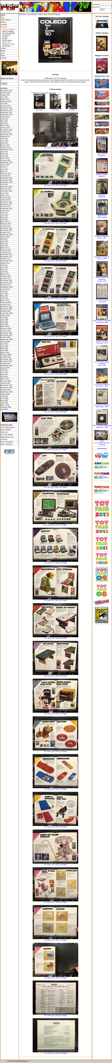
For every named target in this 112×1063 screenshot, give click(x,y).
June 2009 (4, 320)
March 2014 (5, 195)
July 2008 (4, 344)
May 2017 (4, 171)
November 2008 (6, 335)
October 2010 (6, 285)
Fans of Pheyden (7, 442)
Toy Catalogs (32, 14)
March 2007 (5, 379)
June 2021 (4, 119)
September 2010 (7, 287)
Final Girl (4, 439)
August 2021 (5, 117)
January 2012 (6, 252)
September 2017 (7, 162)
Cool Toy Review (7, 434)
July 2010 (4, 291)
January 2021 (6, 127)
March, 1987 (102, 238)
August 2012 (5, 237)
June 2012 (4, 241)
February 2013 (6, 224)
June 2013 (4, 215)
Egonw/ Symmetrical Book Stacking (102, 443)
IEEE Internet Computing (102, 320)
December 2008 (6, 333)
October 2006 (6, 390)
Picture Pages (7, 40)
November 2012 (6, 230)
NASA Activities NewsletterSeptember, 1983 (102, 426)
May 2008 (4, 348)
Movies (3, 22)
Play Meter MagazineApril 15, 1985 (102, 258)
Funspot (5, 37)
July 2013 (4, 213)
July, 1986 (101, 302)
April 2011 (4, 272)
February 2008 (6, 355)
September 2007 (7, 366)
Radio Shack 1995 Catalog (102, 216)
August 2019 (5, 136)
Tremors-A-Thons (8, 44)
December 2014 (6, 191)
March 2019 (5, 145)
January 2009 (6, 331)
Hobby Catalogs (8, 31)
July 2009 (4, 317)
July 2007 (4, 370)
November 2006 (6, 387)
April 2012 (4, 245)
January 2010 (6, 304)
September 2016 (7, 182)
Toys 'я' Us (6, 42)
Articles (3, 48)
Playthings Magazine (102, 236)
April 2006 (4, 403)
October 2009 (6, 311)
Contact (3, 58)
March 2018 (5, 158)
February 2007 (6, 381)
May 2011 (4, 269)
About (3, 55)
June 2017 (4, 169)
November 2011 (6, 256)
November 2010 (6, 283)
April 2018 (4, 156)
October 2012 (6, 232)
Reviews (4, 24)
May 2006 (4, 400)
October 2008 (6, 337)
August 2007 (5, 368)
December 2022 (6, 108)
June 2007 (4, 372)
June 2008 (4, 346)
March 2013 (5, 221)
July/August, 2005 (102, 322)
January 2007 (6, 383)
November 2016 (6, 180)
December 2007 (6, 359)
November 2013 (6, 204)
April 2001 (4, 409)
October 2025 (6, 93)
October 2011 (6, 259)
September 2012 (7, 235)
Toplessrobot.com (7, 437)
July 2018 (4, 152)
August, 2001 (102, 281)
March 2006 (5, 405)
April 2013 (4, 219)
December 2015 (6, 186)
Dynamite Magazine (102, 196)
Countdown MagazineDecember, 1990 (102, 385)
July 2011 (4, 265)
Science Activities (102, 341)
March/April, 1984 (102, 407)
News (3, 15)
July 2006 (4, 396)
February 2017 (6, 173)
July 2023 (4, 103)
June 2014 (4, 193)
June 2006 (4, 398)
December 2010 (6, 280)
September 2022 (7, 110)
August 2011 (5, 263)
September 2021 (7, 114)
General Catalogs (8, 33)
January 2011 (6, 278)
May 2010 (4, 296)
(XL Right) (63, 148)
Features (22, 14)
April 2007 (4, 376)
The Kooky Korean (7, 427)
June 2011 (4, 267)
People (4, 38)
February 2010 (6, 302)
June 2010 (4, 293)
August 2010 (5, 289)
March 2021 (5, 125)
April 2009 (4, 324)
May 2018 (4, 154)
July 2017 (4, 167)
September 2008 (7, 339)
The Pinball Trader (101, 300)
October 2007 (6, 363)
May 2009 (4, 322)
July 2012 (4, 239)
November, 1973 (102, 343)
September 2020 (7, 134)
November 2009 (6, 309)
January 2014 (6, 200)
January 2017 (6, 176)
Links (3, 53)
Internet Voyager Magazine (102, 175)
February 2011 (6, 276)
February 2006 (6, 407)
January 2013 (6, 226)
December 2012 (6, 228)
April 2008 (4, 350)
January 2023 (6, 106)
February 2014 (6, 197)
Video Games (6, 20)
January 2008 (6, 357)
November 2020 (6, 130)
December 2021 (6, 112)
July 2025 (4, 97)
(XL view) (39, 110)
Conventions (6, 35)
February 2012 (6, 250)
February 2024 (6, 101)
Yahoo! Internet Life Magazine (102, 278)
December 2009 (6, 307)
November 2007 (6, 361)
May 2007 (4, 374)
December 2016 (6, 178)
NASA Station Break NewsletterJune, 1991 (102, 363)
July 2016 (4, 184)
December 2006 (6, 385)
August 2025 (5, 95)
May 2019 (4, 143)
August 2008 (5, 342)
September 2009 (7, 313)
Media (3, 51)
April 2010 (4, 298)
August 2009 (5, 315)
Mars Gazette (6, 430)
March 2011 (5, 274)
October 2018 (6, 147)
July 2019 (4, 138)
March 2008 (5, 352)
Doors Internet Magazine (102, 154)
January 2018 (6, 160)
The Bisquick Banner (102, 405)
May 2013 (4, 217)
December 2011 (6, 254)
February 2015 (6, 189)
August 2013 (5, 210)
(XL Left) (55, 148)
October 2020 (6, 132)
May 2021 (4, 121)
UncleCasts (6, 46)
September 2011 (7, 261)
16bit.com (4, 432)
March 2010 (5, 300)
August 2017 (5, 165)
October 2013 (6, 206)
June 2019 (4, 141)
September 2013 (7, 208)
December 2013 (6, 202)
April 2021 (4, 123)
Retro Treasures (7, 444)
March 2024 (5, 99)
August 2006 (5, 394)
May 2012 (4, 243)
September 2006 (7, 392)
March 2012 (5, 248)
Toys (2, 17)
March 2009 (5, 326)
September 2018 (7, 149)
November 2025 (6, 90)
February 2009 (6, 328)
